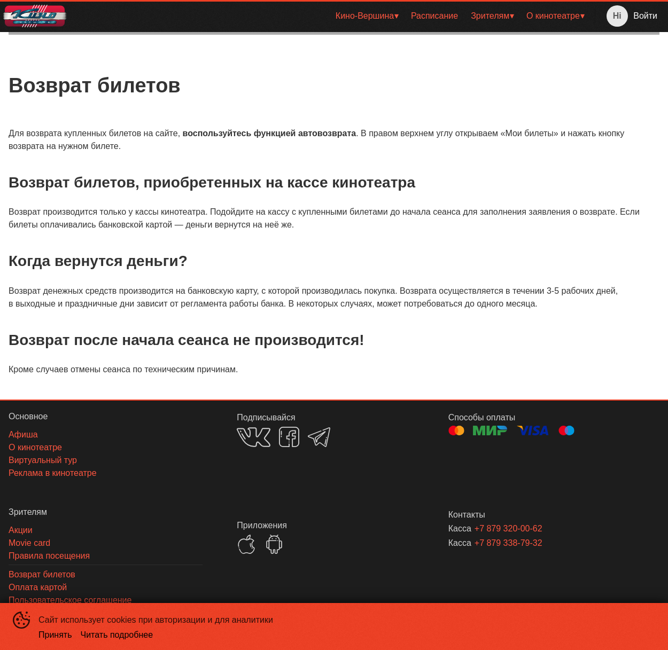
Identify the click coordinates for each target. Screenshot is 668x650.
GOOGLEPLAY (274, 544)
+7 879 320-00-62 (508, 528)
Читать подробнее (117, 634)
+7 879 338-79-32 (508, 542)
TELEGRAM (319, 437)
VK (253, 437)
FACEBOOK (289, 437)
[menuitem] (367, 16)
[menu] (333, 16)
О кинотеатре (553, 15)
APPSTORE (246, 544)
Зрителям (490, 15)
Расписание (434, 15)
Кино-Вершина (365, 15)
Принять (55, 634)
